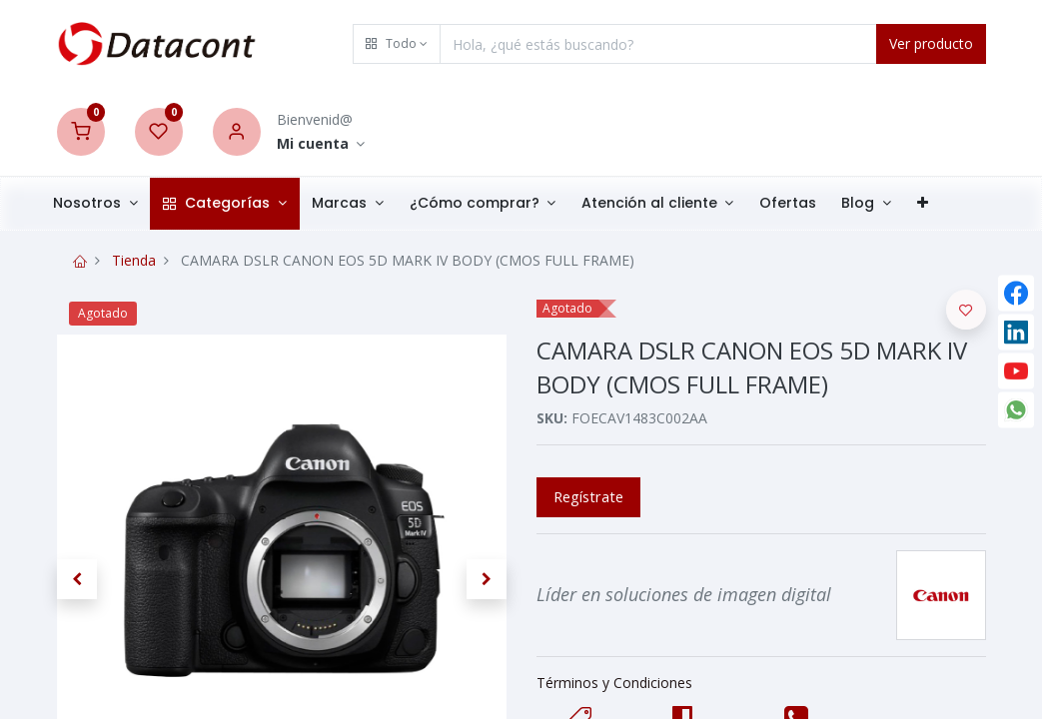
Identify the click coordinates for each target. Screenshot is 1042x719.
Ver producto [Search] (931, 43)
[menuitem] (803, 204)
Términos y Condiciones (614, 682)
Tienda (134, 260)
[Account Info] (321, 144)
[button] (397, 44)
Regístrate (588, 496)
